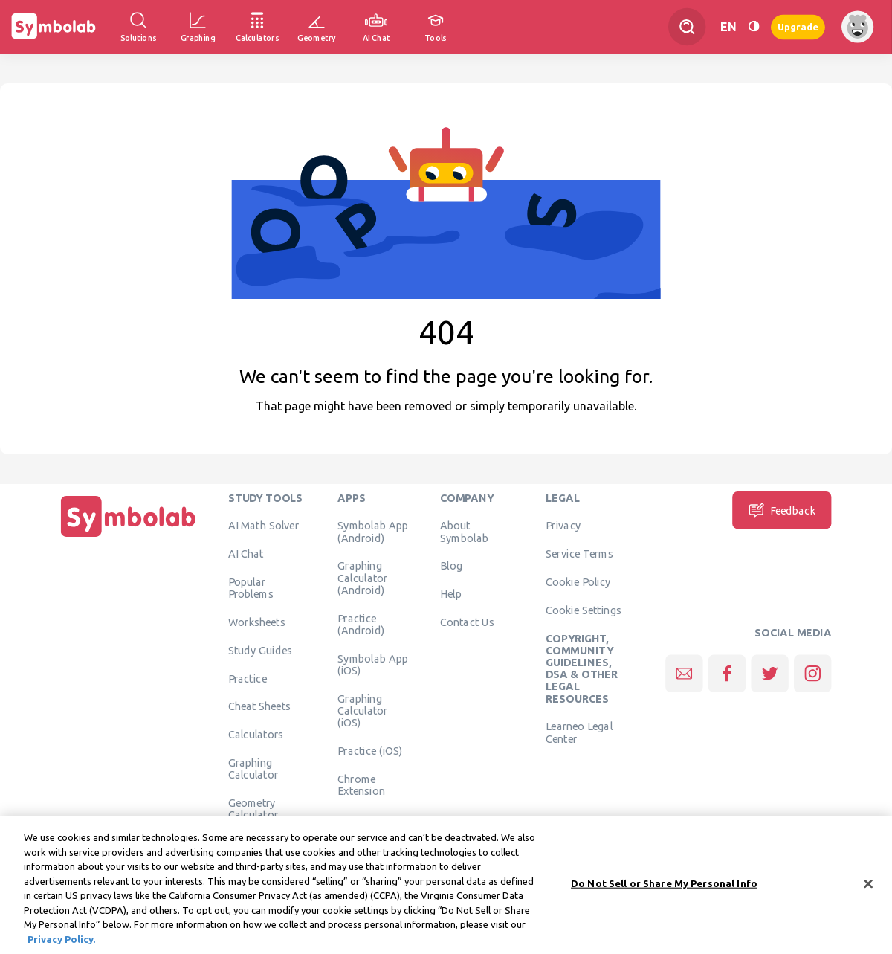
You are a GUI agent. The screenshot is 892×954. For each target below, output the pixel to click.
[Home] (128, 537)
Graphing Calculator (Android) (362, 578)
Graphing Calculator (253, 768)
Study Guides (260, 650)
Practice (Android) (360, 624)
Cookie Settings (583, 610)
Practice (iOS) (369, 750)
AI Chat (246, 554)
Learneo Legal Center (579, 732)
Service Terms (579, 554)
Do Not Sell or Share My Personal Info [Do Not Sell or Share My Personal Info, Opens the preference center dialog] (664, 890)
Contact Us (467, 622)
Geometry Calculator (253, 808)
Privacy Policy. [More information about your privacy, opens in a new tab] (61, 946)
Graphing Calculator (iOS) (362, 710)
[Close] (868, 890)
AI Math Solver (263, 526)
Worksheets (256, 622)
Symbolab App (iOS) (372, 664)
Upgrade (798, 26)
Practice (247, 678)
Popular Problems (251, 587)
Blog (451, 566)
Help (451, 594)
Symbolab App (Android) (372, 532)
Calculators (256, 735)
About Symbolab (464, 532)
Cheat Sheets (259, 706)
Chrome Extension (361, 784)
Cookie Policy (578, 581)
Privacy (563, 526)
